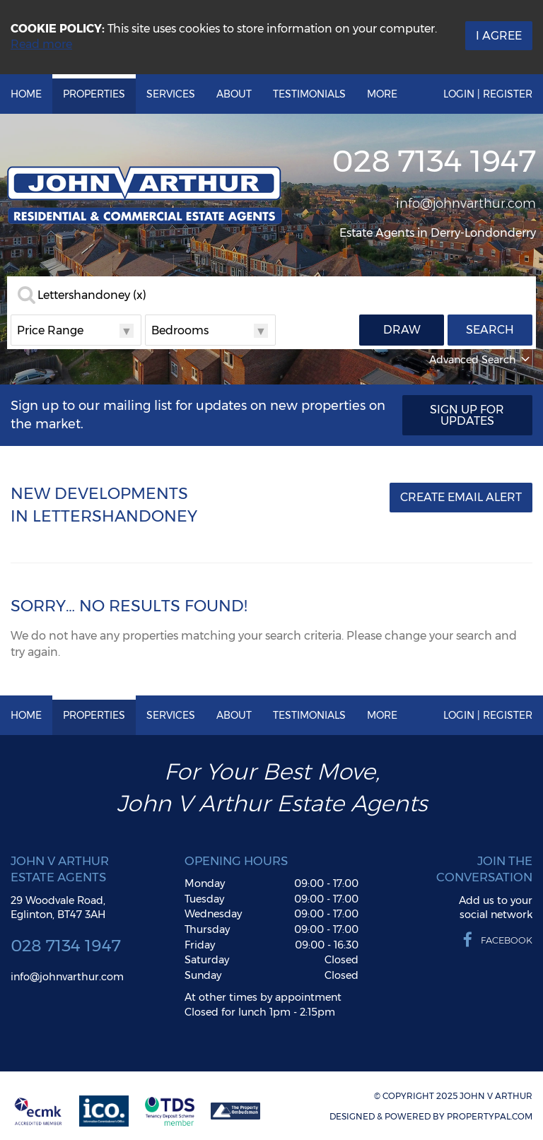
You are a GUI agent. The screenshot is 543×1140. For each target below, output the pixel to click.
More (382, 94)
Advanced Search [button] (480, 360)
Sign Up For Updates (467, 415)
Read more (41, 44)
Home (26, 94)
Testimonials (309, 94)
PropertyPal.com (489, 1116)
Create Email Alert (461, 497)
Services (170, 94)
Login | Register (487, 94)
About (234, 94)
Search (490, 329)
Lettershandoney (91, 295)
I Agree (499, 35)
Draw (402, 329)
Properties (94, 94)
